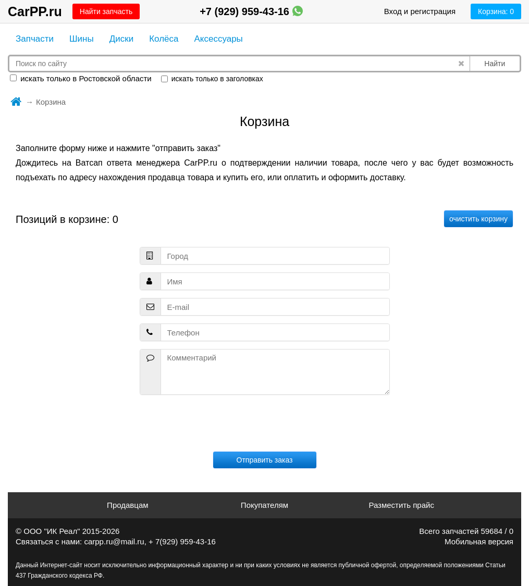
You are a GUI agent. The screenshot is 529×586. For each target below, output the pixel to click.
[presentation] (265, 423)
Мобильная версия (479, 541)
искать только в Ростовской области (81, 78)
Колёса (163, 39)
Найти (494, 63)
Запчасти (35, 39)
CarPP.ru (35, 11)
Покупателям (264, 505)
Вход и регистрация (420, 11)
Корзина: (496, 11)
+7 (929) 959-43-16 (251, 11)
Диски (121, 39)
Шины (81, 39)
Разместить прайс (401, 505)
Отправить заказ (265, 460)
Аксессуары (218, 39)
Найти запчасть (106, 11)
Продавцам (127, 505)
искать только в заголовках (212, 78)
